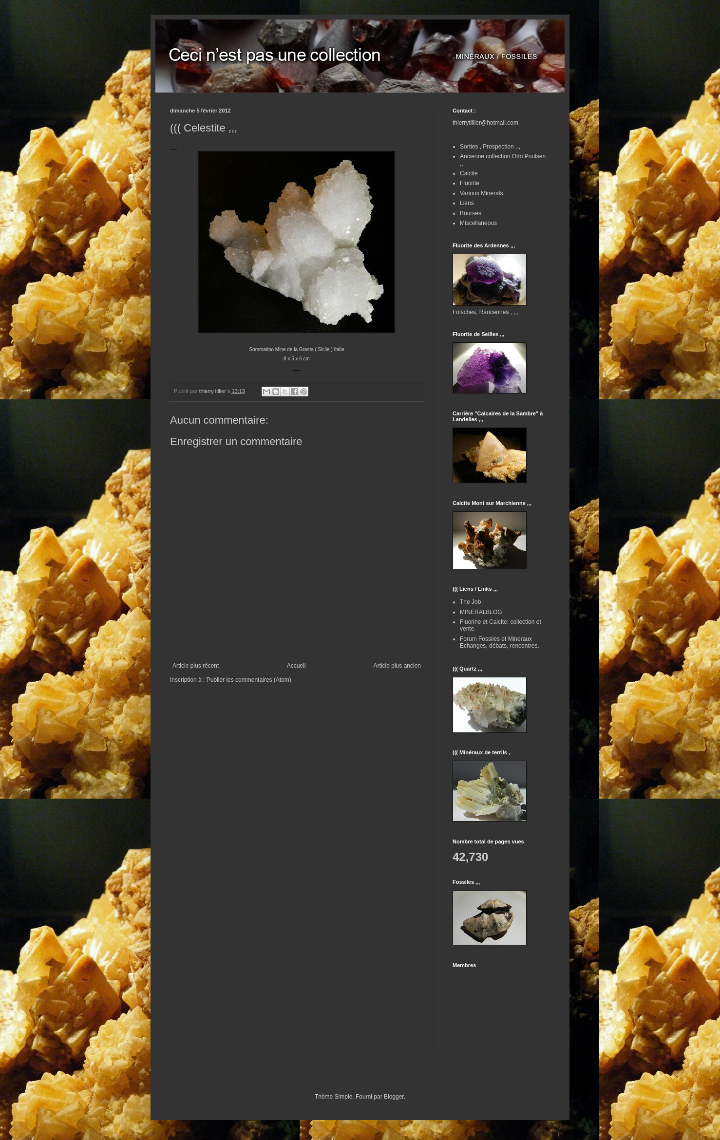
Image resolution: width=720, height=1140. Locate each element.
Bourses (470, 213)
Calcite (469, 173)
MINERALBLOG (481, 612)
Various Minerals (481, 193)
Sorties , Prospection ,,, (490, 146)
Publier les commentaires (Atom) (249, 679)
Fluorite (469, 183)
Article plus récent (195, 665)
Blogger (394, 1096)
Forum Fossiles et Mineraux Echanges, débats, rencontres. (499, 642)
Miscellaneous (478, 223)
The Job (470, 601)
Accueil (296, 665)
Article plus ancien (397, 665)
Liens (467, 203)
